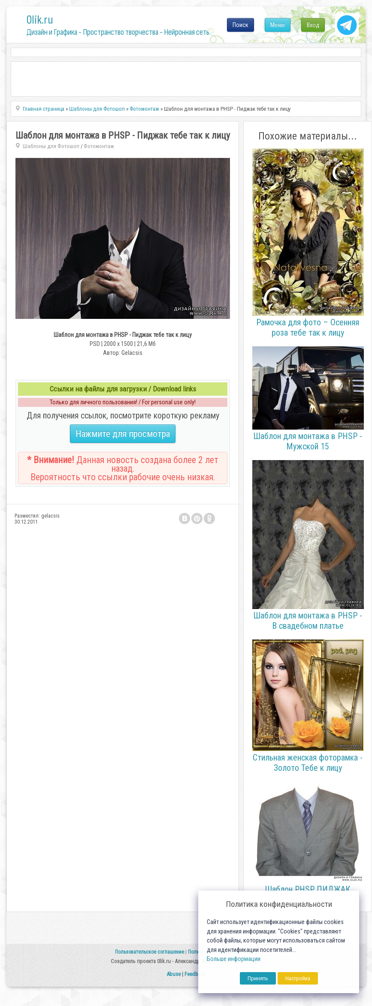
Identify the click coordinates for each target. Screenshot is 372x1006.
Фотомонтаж (99, 146)
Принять (258, 978)
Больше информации (233, 959)
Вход (313, 24)
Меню (277, 24)
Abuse (173, 974)
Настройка (297, 978)
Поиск (240, 24)
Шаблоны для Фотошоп (51, 146)
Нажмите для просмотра (123, 433)
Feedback (195, 974)
